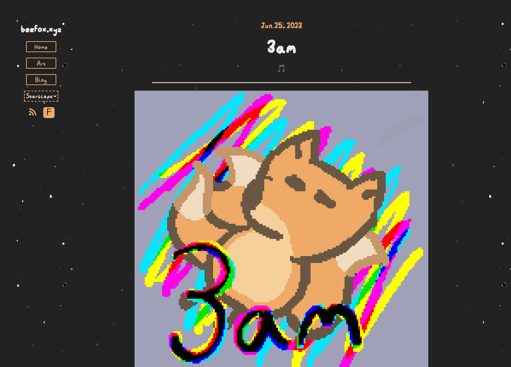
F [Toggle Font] (48, 112)
